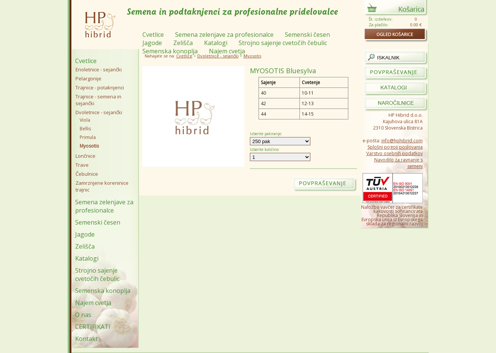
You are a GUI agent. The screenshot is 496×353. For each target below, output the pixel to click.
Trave (82, 164)
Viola (85, 120)
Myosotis (252, 56)
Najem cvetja (93, 303)
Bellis (85, 128)
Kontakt (86, 339)
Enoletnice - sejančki (99, 69)
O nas (83, 315)
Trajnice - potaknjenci (100, 87)
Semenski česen (97, 222)
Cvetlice (184, 56)
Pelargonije (88, 78)
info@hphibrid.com (402, 140)
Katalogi (86, 258)
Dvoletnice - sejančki (218, 56)
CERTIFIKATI (92, 327)
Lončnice (85, 155)
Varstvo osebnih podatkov (394, 153)
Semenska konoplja (102, 291)
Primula (88, 137)
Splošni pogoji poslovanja (395, 147)
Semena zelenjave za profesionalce (104, 206)
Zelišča (85, 246)
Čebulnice (87, 173)
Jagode (85, 234)
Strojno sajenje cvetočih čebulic (97, 274)
